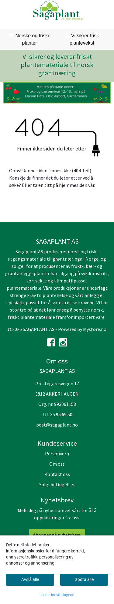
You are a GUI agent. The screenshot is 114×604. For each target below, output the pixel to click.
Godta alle (84, 579)
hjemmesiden (73, 185)
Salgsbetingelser (57, 484)
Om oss (57, 464)
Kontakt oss (57, 474)
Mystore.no (94, 329)
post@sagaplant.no (57, 425)
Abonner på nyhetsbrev (57, 535)
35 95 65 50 (61, 414)
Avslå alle (30, 579)
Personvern (57, 453)
